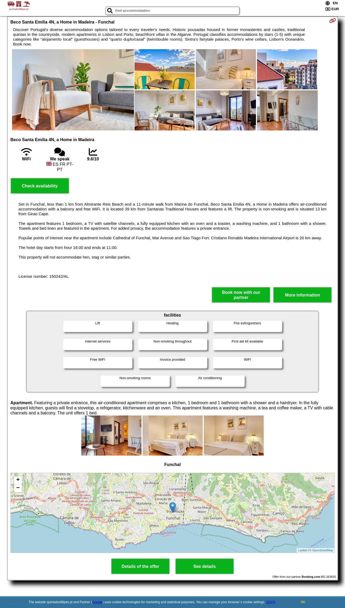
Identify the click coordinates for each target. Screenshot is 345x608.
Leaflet (302, 550)
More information (302, 295)
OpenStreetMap (322, 550)
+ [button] (18, 480)
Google (97, 602)
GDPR (270, 602)
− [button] (18, 488)
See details (204, 566)
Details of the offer (140, 566)
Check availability (40, 186)
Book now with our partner (241, 295)
